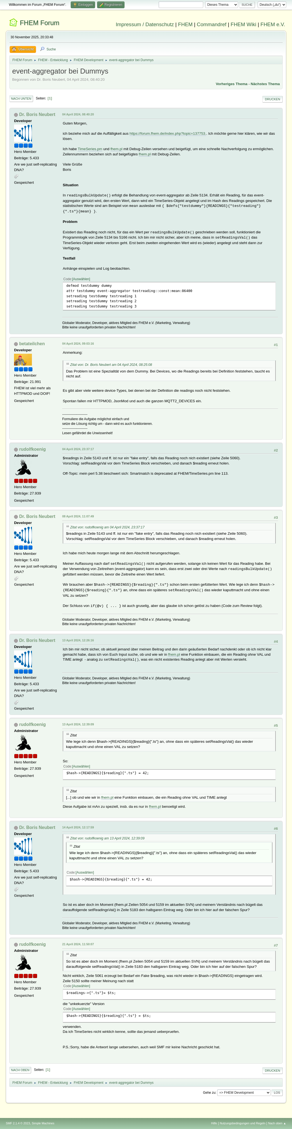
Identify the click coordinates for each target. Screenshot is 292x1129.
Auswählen (81, 279)
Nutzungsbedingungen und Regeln (242, 1123)
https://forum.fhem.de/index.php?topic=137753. (168, 133)
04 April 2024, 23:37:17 (78, 449)
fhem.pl (117, 149)
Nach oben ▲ (277, 1123)
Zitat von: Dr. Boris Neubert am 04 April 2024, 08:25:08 (111, 365)
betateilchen (32, 343)
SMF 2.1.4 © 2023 (18, 1123)
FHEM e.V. (272, 24)
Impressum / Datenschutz (145, 24)
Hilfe (214, 1123)
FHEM (185, 24)
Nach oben (20, 1070)
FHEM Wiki (243, 24)
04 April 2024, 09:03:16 (78, 343)
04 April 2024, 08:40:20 (78, 114)
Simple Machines (43, 1123)
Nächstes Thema (265, 84)
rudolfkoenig (32, 449)
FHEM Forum (39, 22)
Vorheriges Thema (231, 84)
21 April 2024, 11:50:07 (78, 944)
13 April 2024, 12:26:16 (78, 640)
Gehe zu (209, 1093)
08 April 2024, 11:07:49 (78, 516)
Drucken (272, 99)
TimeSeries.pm (90, 149)
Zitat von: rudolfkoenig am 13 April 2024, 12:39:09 (107, 838)
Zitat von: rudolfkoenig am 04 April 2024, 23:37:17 (107, 527)
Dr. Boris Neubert (37, 114)
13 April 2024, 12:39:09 (78, 724)
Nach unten (21, 98)
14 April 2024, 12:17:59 (78, 827)
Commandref (212, 24)
